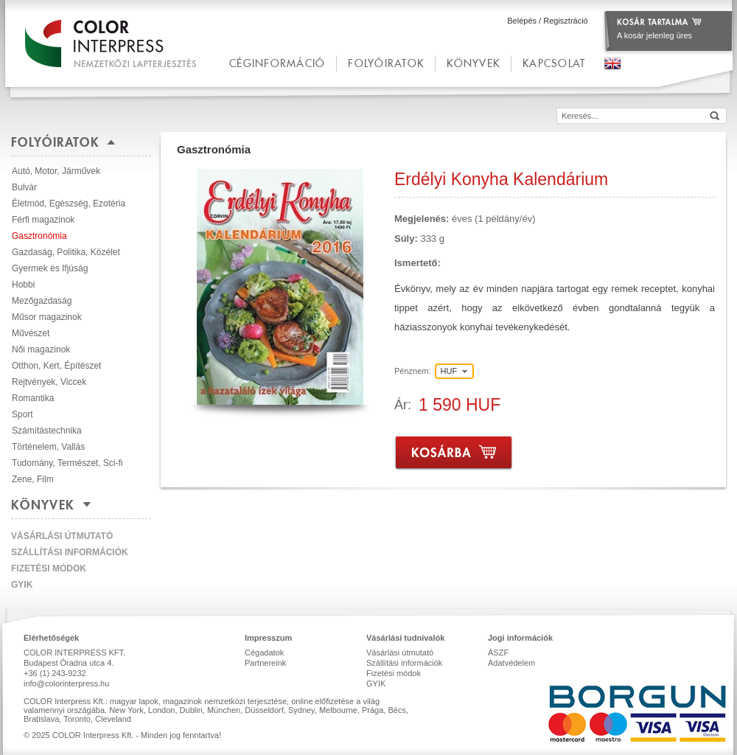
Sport (22, 414)
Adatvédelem (511, 662)
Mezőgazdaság (41, 301)
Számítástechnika (47, 430)
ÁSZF (498, 652)
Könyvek (473, 63)
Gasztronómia (39, 236)
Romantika (33, 398)
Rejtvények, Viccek (49, 382)
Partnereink (265, 662)
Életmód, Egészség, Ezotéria (68, 203)
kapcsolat (554, 63)
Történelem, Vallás (48, 447)
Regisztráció (565, 20)
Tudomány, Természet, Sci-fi (67, 463)
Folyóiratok (386, 63)
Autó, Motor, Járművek (56, 171)
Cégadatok (264, 652)
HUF (449, 370)
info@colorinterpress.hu (66, 683)
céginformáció (277, 63)
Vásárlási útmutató (62, 536)
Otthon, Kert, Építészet (56, 366)
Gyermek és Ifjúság (50, 268)
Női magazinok (41, 349)
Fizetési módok (48, 568)
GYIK (21, 585)
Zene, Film (33, 479)
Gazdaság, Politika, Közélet (66, 252)
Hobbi (23, 284)
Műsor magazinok (47, 317)
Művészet (30, 333)
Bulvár (24, 187)
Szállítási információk (69, 552)
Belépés (522, 20)
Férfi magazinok (43, 220)
